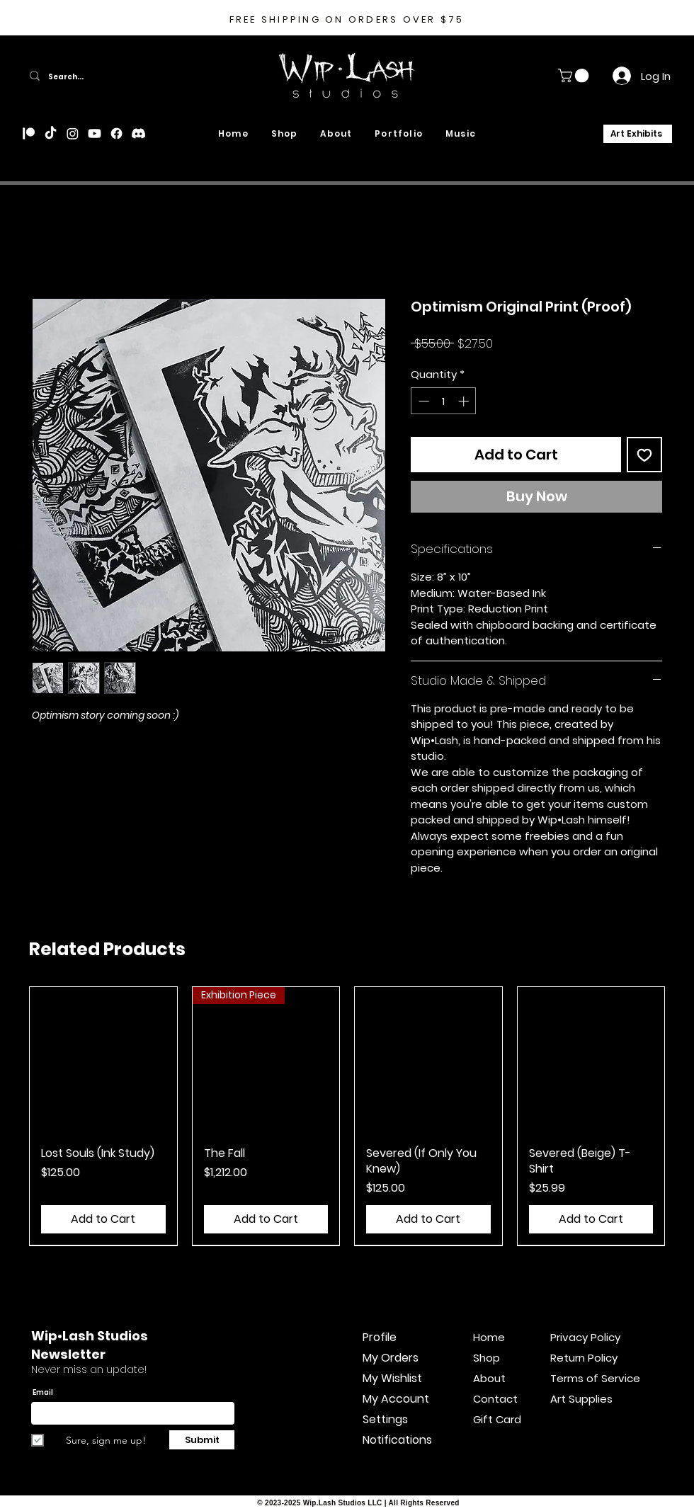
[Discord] (138, 133)
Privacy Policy (585, 1337)
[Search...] (121, 77)
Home (489, 1337)
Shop (486, 1357)
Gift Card (497, 1419)
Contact (495, 1398)
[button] (575, 76)
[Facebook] (116, 133)
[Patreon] (28, 133)
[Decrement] (422, 401)
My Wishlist (392, 1378)
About (489, 1378)
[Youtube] (94, 133)
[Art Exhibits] (637, 134)
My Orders (391, 1358)
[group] (347, 1116)
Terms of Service (585, 1378)
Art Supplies (581, 1398)
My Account (396, 1399)
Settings (385, 1419)
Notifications (397, 1440)
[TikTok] (50, 133)
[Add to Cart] (103, 1219)
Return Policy (584, 1357)
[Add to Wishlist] (644, 454)
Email (43, 1392)
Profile (380, 1337)
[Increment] (464, 401)
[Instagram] (72, 133)
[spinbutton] (443, 401)
